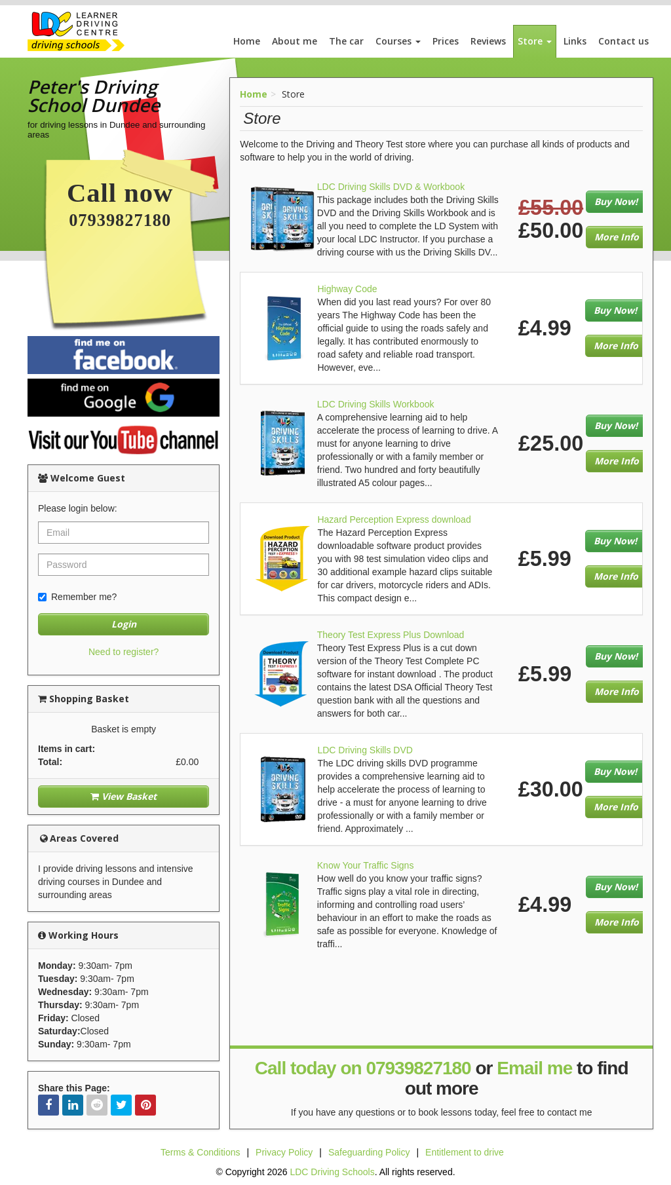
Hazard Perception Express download (393, 519)
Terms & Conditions (200, 1152)
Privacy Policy (284, 1152)
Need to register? (123, 652)
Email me (534, 1068)
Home (246, 41)
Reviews (488, 41)
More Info (616, 237)
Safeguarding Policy (369, 1152)
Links (575, 41)
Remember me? (77, 597)
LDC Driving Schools (332, 1172)
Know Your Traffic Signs (365, 865)
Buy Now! (616, 201)
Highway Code (347, 289)
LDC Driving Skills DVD (364, 750)
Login (123, 624)
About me (294, 41)
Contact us (623, 41)
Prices (445, 41)
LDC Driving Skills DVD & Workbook (391, 186)
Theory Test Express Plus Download (391, 635)
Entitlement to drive (464, 1152)
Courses (398, 41)
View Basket (123, 796)
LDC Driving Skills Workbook (375, 404)
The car (346, 41)
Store (535, 41)
